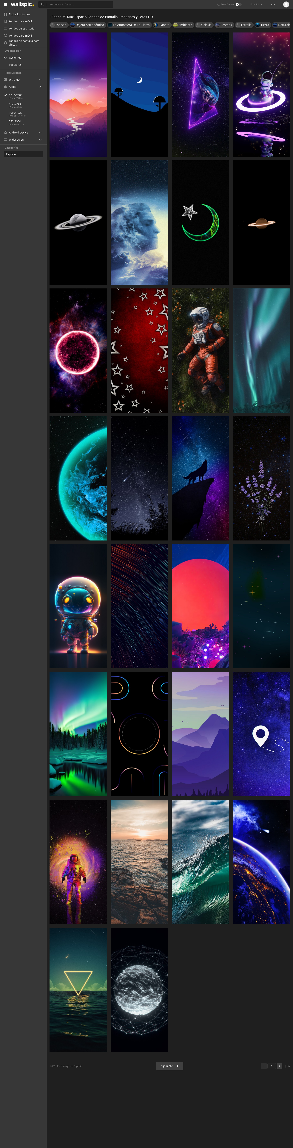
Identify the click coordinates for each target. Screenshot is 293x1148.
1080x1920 (15, 112)
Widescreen (14, 139)
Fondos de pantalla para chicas (21, 42)
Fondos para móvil (18, 21)
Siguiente (170, 1066)
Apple (10, 86)
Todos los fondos (17, 14)
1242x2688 (28, 95)
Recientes (15, 57)
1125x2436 (15, 103)
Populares (15, 64)
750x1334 (15, 121)
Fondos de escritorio (19, 28)
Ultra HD (12, 79)
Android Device (16, 132)
